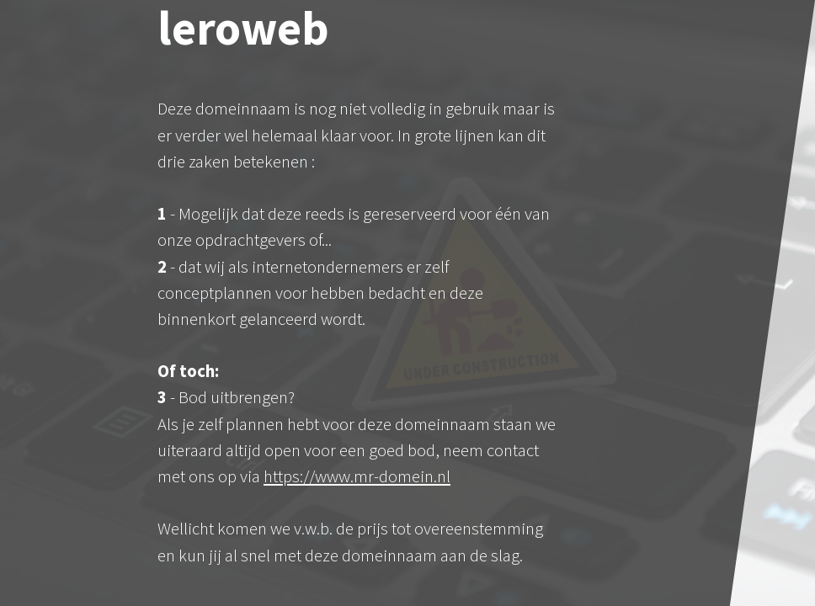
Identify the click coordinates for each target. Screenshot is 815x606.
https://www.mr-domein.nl (357, 476)
